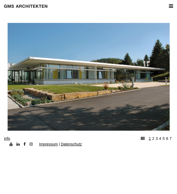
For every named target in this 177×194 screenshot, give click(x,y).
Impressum (48, 144)
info (7, 138)
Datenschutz (71, 144)
